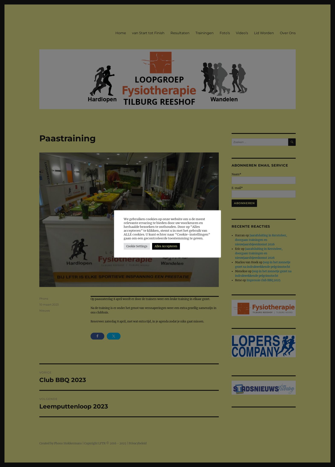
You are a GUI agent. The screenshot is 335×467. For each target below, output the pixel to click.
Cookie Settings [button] (136, 246)
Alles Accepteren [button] (166, 246)
